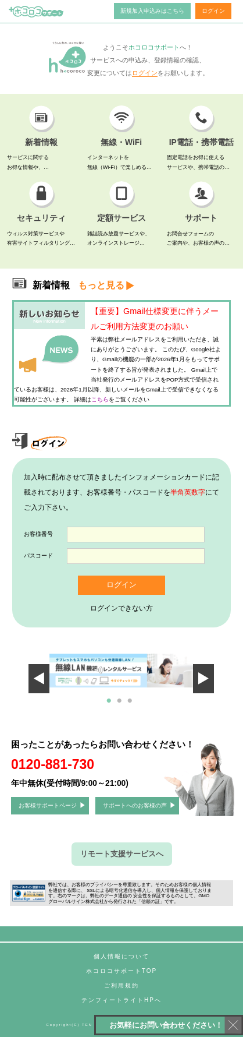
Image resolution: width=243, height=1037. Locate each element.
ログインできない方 (121, 608)
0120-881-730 (52, 764)
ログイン (213, 11)
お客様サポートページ (48, 805)
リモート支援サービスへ (121, 854)
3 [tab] (132, 705)
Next (168, 670)
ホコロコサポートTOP (121, 971)
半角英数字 (187, 492)
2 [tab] (121, 705)
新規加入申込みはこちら (152, 11)
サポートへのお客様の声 (135, 805)
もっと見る (101, 285)
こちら (100, 399)
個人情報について (121, 956)
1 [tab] (111, 705)
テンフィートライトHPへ (121, 1000)
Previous (47, 670)
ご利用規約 (121, 985)
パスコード (38, 555)
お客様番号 (38, 534)
